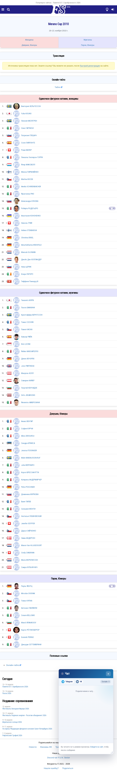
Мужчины (88, 40)
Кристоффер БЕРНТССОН (31, 315)
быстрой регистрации (90, 66)
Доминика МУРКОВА (29, 494)
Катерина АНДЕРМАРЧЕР (31, 480)
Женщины (29, 40)
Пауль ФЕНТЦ (26, 586)
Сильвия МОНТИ (28, 509)
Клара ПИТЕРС (27, 274)
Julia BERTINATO (27, 465)
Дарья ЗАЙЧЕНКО (28, 531)
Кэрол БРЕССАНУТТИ (30, 472)
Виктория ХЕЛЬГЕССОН (31, 106)
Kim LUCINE (25, 344)
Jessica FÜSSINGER (29, 450)
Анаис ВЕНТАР (27, 421)
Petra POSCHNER (28, 487)
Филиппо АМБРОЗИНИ (30, 402)
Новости (33, 747)
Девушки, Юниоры (29, 45)
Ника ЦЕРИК (26, 267)
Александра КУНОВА (29, 201)
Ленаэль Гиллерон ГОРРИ (32, 157)
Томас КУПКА (26, 601)
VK (79, 681)
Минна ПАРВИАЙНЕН (29, 172)
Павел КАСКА (26, 329)
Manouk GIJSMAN (28, 252)
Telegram (67, 681)
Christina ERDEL (27, 237)
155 (113, 208)
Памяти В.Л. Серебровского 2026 (66, 3)
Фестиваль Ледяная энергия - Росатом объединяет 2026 (24, 715)
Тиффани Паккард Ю (29, 281)
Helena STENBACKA (29, 230)
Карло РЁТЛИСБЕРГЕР (30, 630)
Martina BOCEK (27, 179)
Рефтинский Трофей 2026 (12, 735)
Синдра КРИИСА (28, 443)
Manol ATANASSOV (28, 622)
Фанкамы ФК (46, 747)
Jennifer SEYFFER (28, 523)
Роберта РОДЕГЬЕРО (29, 208)
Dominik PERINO (27, 637)
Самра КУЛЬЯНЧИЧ (29, 567)
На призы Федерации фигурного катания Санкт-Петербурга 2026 (27, 729)
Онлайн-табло (12, 665)
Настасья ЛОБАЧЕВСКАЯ (31, 516)
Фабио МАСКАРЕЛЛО (29, 351)
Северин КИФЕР (27, 380)
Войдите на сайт (96, 747)
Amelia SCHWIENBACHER (31, 186)
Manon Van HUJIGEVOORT (31, 545)
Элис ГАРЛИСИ (27, 128)
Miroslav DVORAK (28, 593)
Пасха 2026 (6, 693)
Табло (57, 87)
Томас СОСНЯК (27, 322)
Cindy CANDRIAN (27, 552)
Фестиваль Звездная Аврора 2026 (15, 709)
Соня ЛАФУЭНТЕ (28, 143)
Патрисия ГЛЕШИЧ (29, 135)
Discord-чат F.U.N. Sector (58, 757)
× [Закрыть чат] (108, 674)
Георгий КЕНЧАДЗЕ (29, 388)
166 (113, 586)
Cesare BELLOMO (28, 615)
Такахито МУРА (27, 300)
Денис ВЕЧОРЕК (27, 358)
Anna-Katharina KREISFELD (31, 245)
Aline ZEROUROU (27, 436)
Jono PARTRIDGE (27, 366)
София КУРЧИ (27, 428)
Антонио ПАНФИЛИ (29, 608)
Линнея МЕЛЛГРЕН (29, 121)
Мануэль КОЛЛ (27, 373)
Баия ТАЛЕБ (26, 501)
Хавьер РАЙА (26, 337)
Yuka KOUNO (26, 113)
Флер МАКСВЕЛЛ (28, 164)
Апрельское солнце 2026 (12, 722)
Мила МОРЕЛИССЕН (29, 560)
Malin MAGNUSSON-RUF (30, 458)
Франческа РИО (27, 194)
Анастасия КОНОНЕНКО (31, 216)
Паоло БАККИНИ (28, 307)
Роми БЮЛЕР (26, 150)
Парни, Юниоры (87, 45)
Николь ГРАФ (26, 223)
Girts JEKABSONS (28, 395)
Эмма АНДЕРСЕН (28, 538)
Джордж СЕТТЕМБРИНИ (31, 644)
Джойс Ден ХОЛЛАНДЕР (31, 259)
